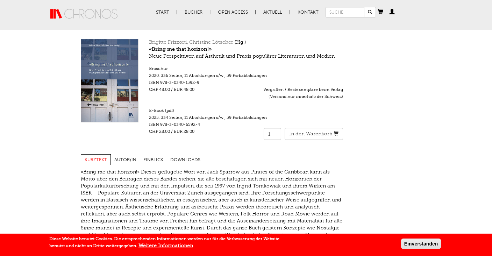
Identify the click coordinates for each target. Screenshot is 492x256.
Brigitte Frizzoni (168, 42)
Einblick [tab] (153, 159)
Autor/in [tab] (125, 159)
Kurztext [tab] (96, 159)
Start (162, 12)
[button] (380, 12)
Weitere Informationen (165, 247)
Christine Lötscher (211, 42)
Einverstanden (421, 245)
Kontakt (308, 12)
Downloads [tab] (185, 159)
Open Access (233, 12)
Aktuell (272, 12)
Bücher (193, 12)
